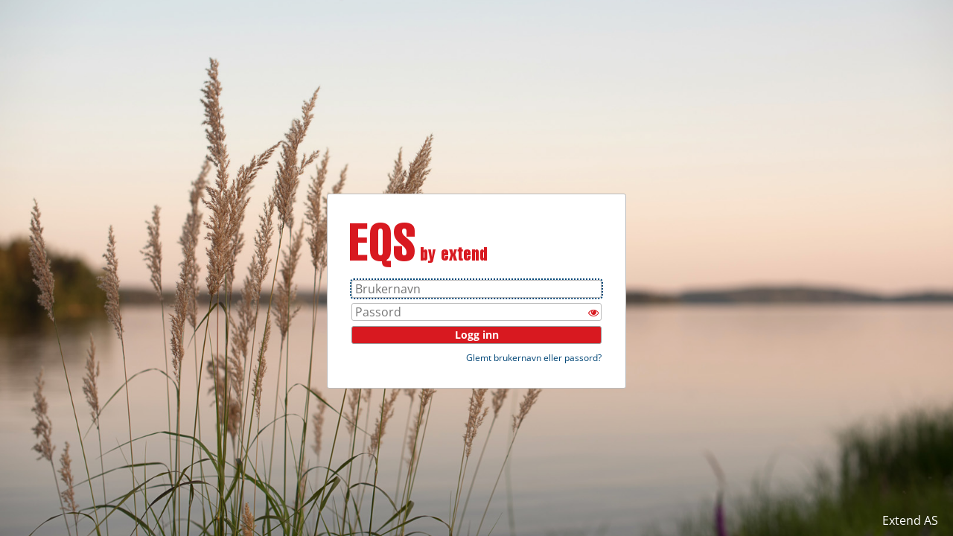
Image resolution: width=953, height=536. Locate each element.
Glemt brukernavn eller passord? (534, 357)
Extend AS (910, 520)
